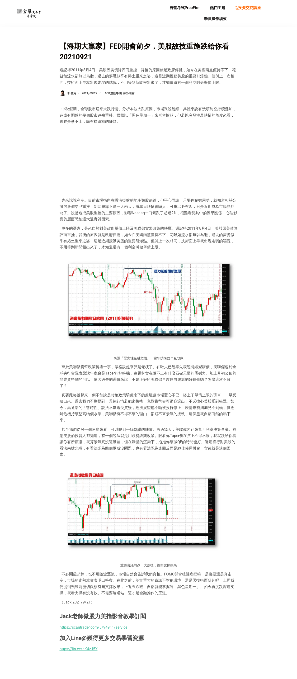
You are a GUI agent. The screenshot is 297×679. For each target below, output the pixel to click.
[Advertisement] (149, 161)
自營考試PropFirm (185, 7)
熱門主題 (217, 7)
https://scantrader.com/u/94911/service (93, 627)
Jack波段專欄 (112, 93)
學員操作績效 (215, 18)
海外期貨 (128, 93)
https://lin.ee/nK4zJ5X (79, 649)
